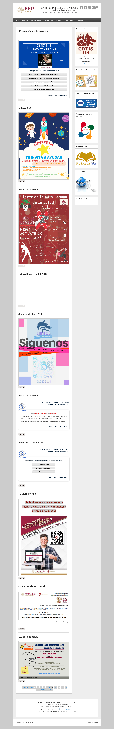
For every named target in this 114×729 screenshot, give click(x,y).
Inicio (17, 20)
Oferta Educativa (36, 20)
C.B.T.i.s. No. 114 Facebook (81, 7)
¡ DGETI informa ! (27, 493)
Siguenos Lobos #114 (30, 314)
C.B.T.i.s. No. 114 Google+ (89, 7)
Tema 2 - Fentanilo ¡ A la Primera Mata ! (44, 85)
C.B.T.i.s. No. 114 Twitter (85, 7)
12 (62, 687)
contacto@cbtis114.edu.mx (86, 63)
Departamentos (48, 20)
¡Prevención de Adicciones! (33, 31)
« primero (25, 687)
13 (66, 687)
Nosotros (25, 20)
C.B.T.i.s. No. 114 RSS (96, 7)
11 (59, 687)
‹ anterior (32, 687)
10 (55, 687)
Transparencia (68, 20)
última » (50, 689)
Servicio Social (43, 472)
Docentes (58, 20)
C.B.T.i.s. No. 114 (29, 722)
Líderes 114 (24, 108)
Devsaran (95, 722)
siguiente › (43, 689)
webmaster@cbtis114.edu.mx (67, 709)
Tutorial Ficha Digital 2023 (32, 274)
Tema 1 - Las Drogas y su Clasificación (44, 82)
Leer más (22, 100)
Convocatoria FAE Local (31, 586)
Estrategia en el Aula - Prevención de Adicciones (43, 78)
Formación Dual (44, 464)
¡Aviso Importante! (28, 189)
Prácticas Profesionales (43, 468)
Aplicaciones (79, 20)
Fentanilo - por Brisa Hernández (44, 89)
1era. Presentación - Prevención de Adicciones (43, 74)
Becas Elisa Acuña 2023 (31, 442)
